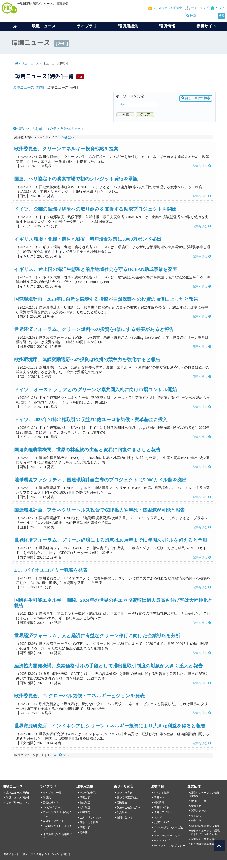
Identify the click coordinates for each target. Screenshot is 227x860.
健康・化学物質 (89, 822)
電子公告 (195, 815)
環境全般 (85, 797)
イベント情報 (162, 792)
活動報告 (122, 802)
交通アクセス (198, 810)
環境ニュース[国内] (28, 87)
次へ (69, 137)
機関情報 (159, 802)
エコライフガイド (53, 820)
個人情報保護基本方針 (203, 844)
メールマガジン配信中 (167, 8)
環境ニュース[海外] (17, 797)
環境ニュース (30, 63)
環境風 (47, 797)
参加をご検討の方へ (129, 807)
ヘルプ (219, 8)
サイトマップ (199, 8)
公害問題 (85, 812)
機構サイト (206, 26)
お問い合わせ (125, 817)
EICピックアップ (53, 807)
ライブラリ (87, 26)
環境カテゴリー (163, 812)
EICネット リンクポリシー (169, 845)
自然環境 (85, 802)
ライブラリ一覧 (52, 792)
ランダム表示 (88, 792)
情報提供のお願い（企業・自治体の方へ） (49, 129)
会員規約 (122, 812)
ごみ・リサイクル (90, 817)
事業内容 (195, 820)
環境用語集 (128, 26)
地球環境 (85, 807)
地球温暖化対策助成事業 (205, 825)
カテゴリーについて (18, 802)
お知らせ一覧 (198, 801)
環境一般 (85, 827)
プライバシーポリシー (167, 835)
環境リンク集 (162, 807)
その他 (84, 832)
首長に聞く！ (51, 802)
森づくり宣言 (125, 792)
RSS (80, 76)
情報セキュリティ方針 (203, 839)
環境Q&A (159, 797)
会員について (162, 822)
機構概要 (195, 805)
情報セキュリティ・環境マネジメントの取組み (205, 832)
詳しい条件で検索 (195, 98)
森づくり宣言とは (127, 797)
